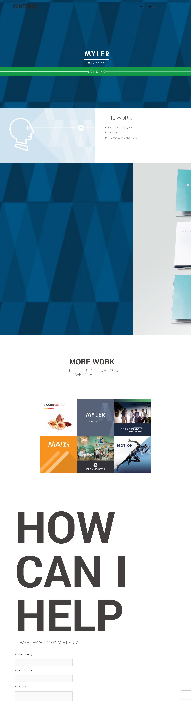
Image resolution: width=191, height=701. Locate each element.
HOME (142, 6)
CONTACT (151, 6)
